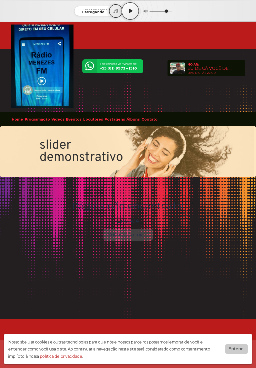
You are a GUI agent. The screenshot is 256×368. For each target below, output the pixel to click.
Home (17, 119)
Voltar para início (128, 235)
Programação (37, 119)
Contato (150, 119)
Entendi (236, 348)
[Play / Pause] (130, 11)
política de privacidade (61, 356)
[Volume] (161, 11)
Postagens (114, 119)
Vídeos (58, 119)
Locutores (93, 119)
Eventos (74, 119)
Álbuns (133, 119)
